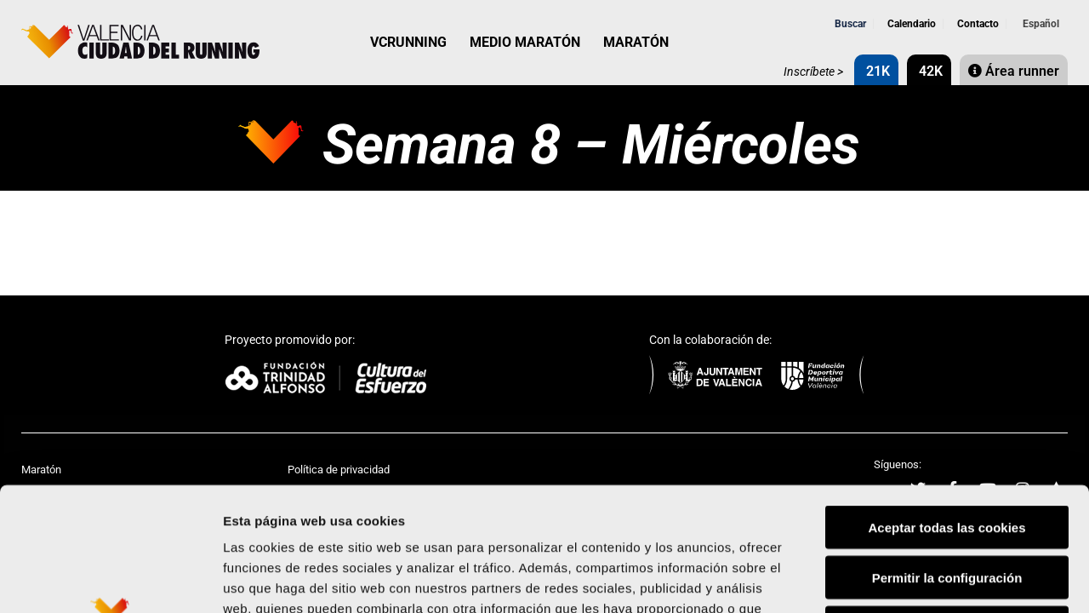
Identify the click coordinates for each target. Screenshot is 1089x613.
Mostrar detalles (914, 579)
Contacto (977, 24)
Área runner (1013, 71)
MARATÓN (636, 42)
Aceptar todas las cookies (946, 404)
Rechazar (947, 504)
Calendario (910, 24)
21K (876, 71)
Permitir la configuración (947, 454)
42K (929, 71)
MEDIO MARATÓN (525, 42)
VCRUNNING (408, 42)
